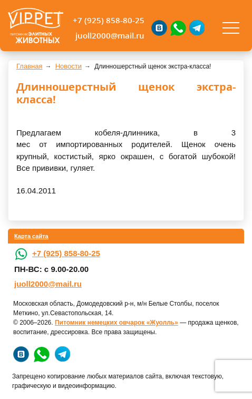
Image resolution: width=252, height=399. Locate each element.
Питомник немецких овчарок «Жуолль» (116, 322)
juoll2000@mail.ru (109, 35)
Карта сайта (31, 236)
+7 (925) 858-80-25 (108, 20)
